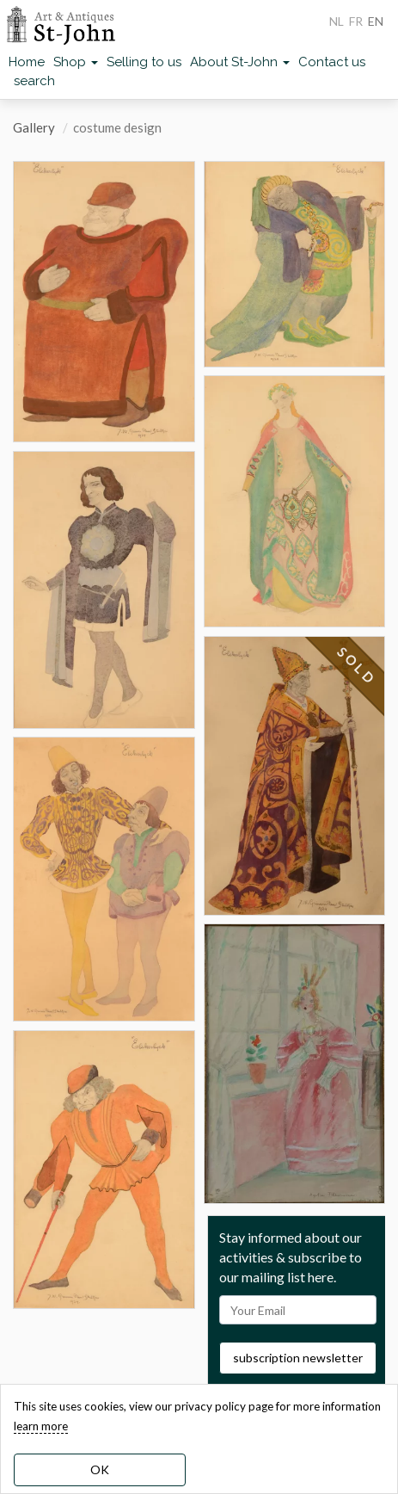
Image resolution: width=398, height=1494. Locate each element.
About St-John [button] (240, 62)
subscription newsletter (298, 1357)
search (34, 81)
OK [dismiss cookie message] (99, 1469)
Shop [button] (75, 62)
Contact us (331, 62)
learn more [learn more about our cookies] (41, 1426)
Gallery (34, 127)
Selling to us (144, 62)
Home (27, 62)
